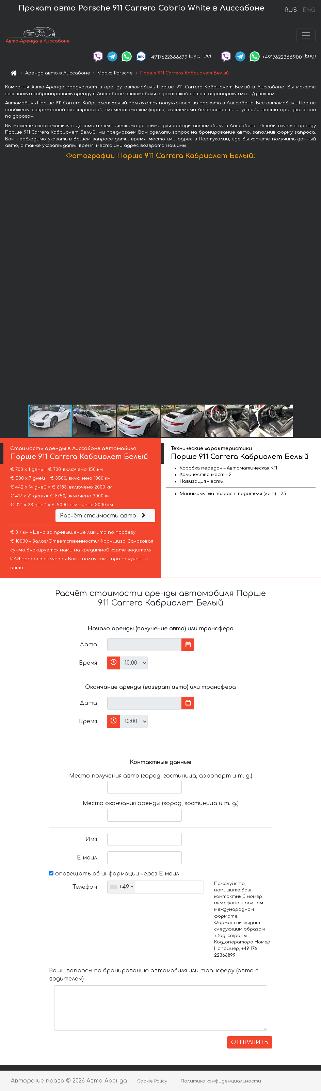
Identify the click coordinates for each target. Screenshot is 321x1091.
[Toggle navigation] (306, 35)
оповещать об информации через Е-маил (114, 874)
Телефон (85, 887)
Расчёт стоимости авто (103, 516)
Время (88, 663)
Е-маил (87, 858)
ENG (309, 10)
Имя (91, 839)
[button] (314, 283)
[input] (144, 644)
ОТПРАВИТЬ (249, 1042)
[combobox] (121, 887)
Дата (88, 645)
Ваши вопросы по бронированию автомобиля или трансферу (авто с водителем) (153, 975)
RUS (291, 10)
